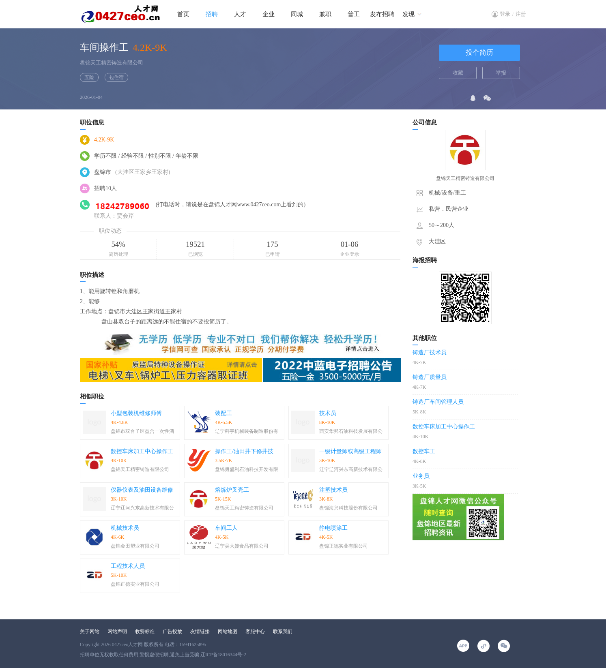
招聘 (212, 14)
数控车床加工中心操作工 (142, 451)
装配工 (223, 413)
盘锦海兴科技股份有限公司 (348, 508)
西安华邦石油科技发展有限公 (351, 431)
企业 (268, 14)
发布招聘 (382, 14)
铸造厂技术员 (430, 352)
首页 (183, 14)
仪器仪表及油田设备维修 (142, 490)
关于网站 (89, 631)
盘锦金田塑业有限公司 (135, 546)
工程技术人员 (128, 566)
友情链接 (200, 631)
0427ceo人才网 (127, 644)
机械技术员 (125, 528)
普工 (354, 14)
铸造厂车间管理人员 (438, 402)
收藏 (458, 73)
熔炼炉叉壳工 (232, 490)
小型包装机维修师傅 (136, 413)
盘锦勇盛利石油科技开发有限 (246, 469)
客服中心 (255, 631)
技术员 (327, 413)
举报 (501, 73)
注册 (521, 14)
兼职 (325, 14)
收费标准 (145, 631)
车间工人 (226, 528)
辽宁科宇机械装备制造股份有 (246, 431)
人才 (240, 14)
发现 (408, 14)
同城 (297, 14)
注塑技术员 (333, 490)
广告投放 (172, 631)
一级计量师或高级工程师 (350, 451)
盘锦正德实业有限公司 (343, 546)
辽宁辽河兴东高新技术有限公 (351, 469)
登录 (505, 14)
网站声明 (117, 631)
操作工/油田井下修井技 (244, 451)
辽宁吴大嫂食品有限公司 (242, 546)
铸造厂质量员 (430, 377)
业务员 (421, 476)
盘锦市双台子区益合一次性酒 (142, 431)
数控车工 (424, 451)
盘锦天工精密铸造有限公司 (111, 63)
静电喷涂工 (333, 528)
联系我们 (282, 631)
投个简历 (479, 52)
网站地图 (227, 631)
